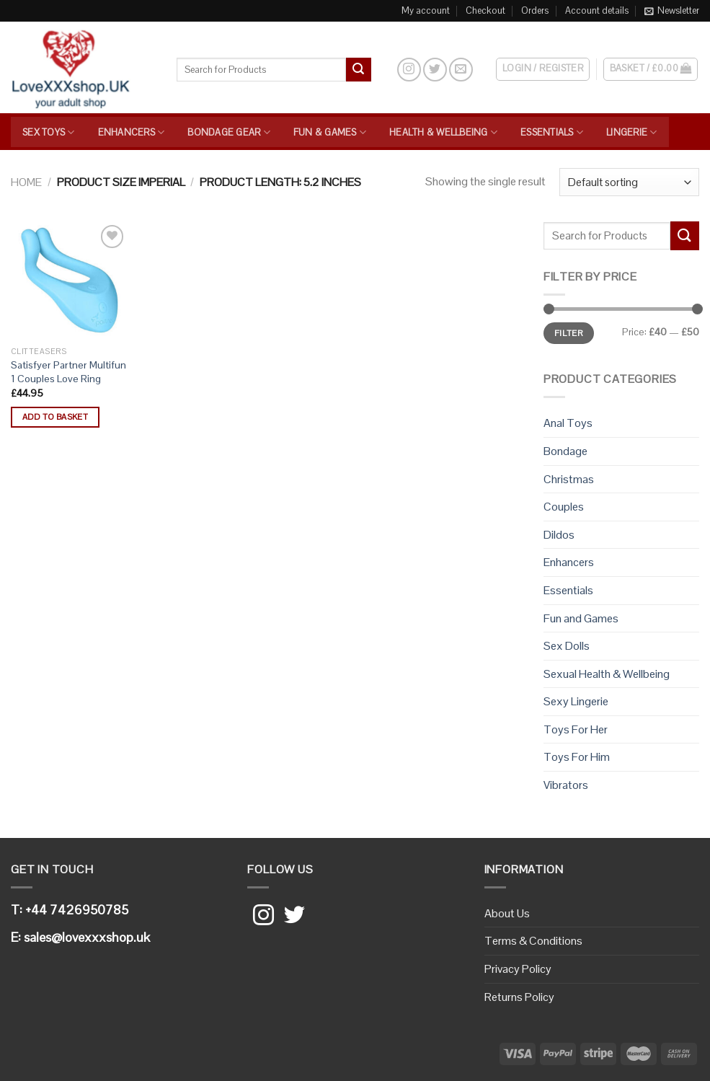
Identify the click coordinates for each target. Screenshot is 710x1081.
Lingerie (631, 132)
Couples (563, 506)
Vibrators (565, 785)
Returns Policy (519, 997)
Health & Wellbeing (443, 132)
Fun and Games (580, 618)
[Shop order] (629, 182)
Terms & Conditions (533, 940)
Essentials (551, 132)
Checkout (485, 10)
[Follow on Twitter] (435, 69)
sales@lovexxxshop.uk (87, 937)
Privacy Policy (517, 968)
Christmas (568, 479)
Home (26, 182)
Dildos (558, 534)
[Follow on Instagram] (409, 69)
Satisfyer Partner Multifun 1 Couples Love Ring (68, 371)
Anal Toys (568, 423)
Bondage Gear (228, 132)
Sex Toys (48, 132)
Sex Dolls (566, 645)
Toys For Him (576, 756)
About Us (507, 913)
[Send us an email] (461, 69)
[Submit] (358, 70)
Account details (597, 10)
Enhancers (131, 132)
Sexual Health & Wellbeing (606, 673)
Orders (535, 10)
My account (425, 10)
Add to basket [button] (55, 417)
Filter (568, 332)
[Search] (383, 69)
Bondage (565, 451)
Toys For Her (575, 729)
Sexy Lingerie (575, 701)
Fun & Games (329, 132)
